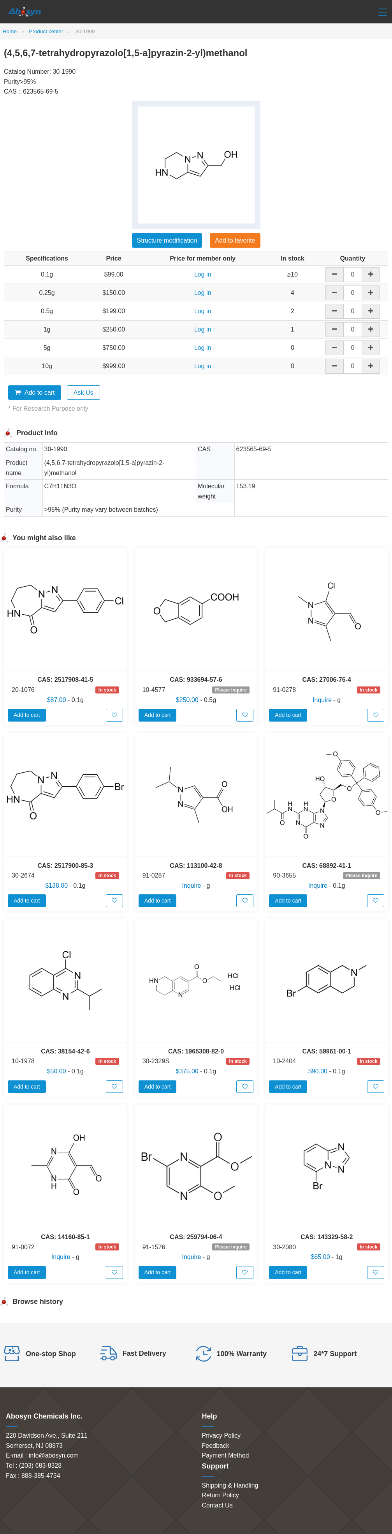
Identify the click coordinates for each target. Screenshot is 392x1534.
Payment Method (225, 1455)
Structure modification (167, 240)
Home (10, 31)
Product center (46, 31)
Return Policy (220, 1495)
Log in (202, 274)
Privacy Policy (221, 1435)
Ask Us (83, 392)
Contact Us (217, 1505)
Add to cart (34, 392)
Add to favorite (235, 240)
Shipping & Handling (230, 1485)
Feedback (215, 1445)
